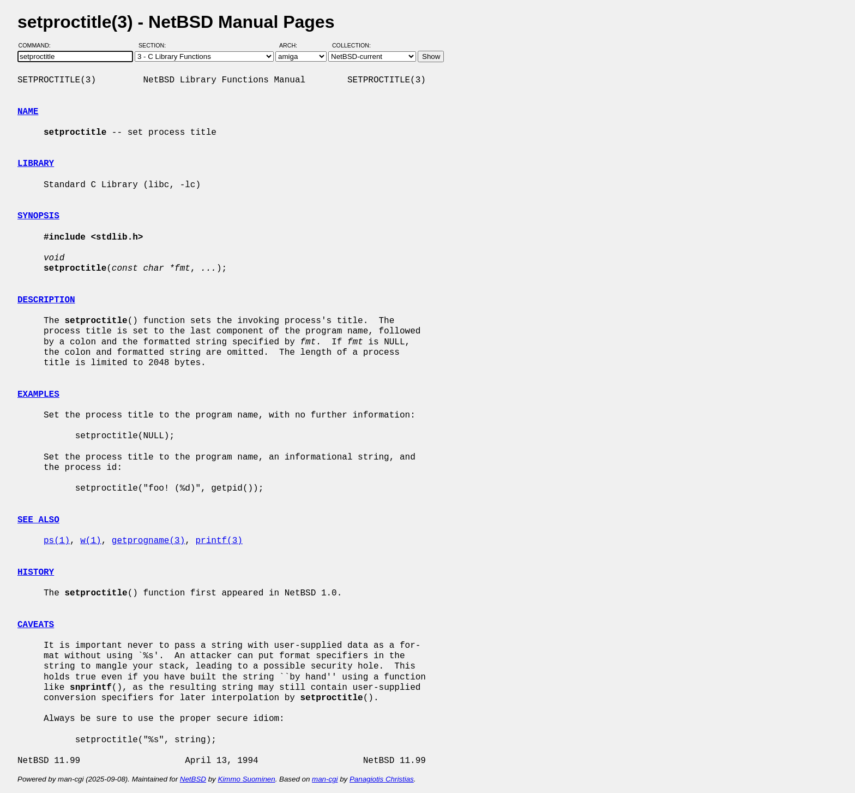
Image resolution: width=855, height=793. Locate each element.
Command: (38, 45)
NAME (27, 112)
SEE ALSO (38, 520)
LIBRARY (35, 164)
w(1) (90, 541)
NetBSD (193, 779)
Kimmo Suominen (246, 779)
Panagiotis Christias (382, 779)
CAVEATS (35, 625)
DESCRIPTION (46, 300)
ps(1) (57, 541)
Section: (155, 45)
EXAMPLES (38, 395)
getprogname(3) (148, 541)
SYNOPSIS (38, 216)
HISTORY (35, 573)
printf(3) (218, 541)
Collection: (351, 45)
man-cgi (325, 779)
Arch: (293, 45)
